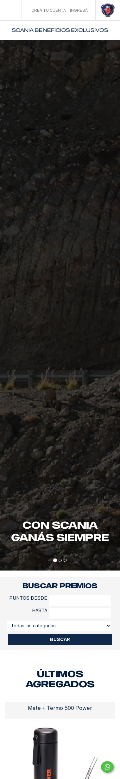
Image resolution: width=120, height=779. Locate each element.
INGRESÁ (79, 10)
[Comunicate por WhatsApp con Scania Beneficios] (107, 767)
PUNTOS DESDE (28, 598)
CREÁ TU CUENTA (48, 10)
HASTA (39, 610)
